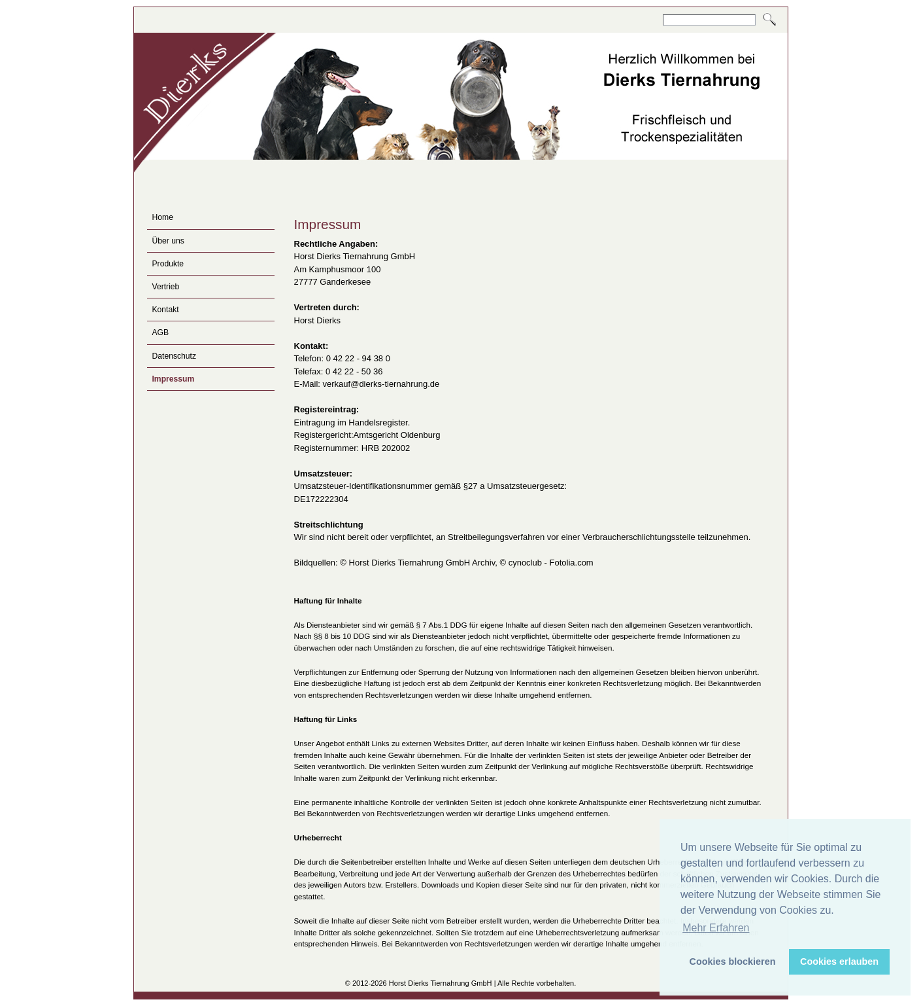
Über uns (168, 240)
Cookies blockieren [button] (733, 961)
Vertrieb (166, 286)
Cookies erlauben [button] (839, 961)
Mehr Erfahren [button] (715, 927)
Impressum (173, 379)
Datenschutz (174, 356)
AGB (160, 332)
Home (162, 217)
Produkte (168, 263)
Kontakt (165, 309)
